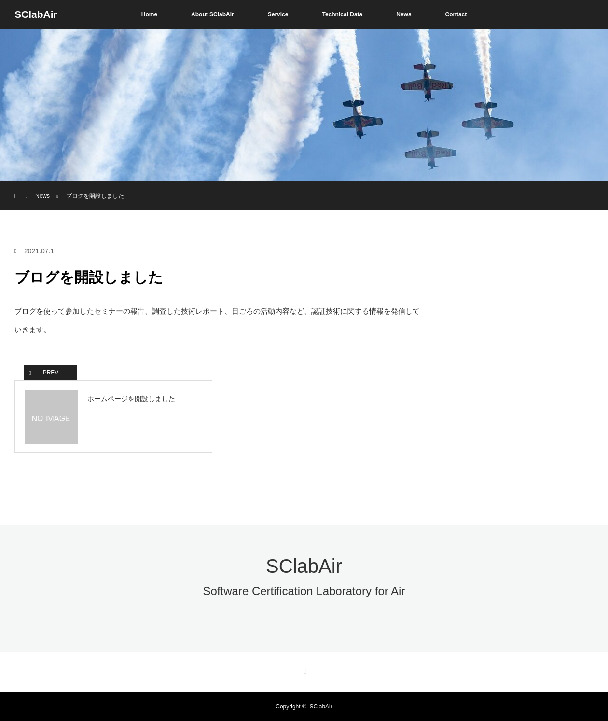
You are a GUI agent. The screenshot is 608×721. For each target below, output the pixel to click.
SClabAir (35, 14)
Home (149, 14)
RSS (304, 669)
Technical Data (342, 14)
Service (278, 14)
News (403, 14)
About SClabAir (212, 14)
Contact (456, 14)
